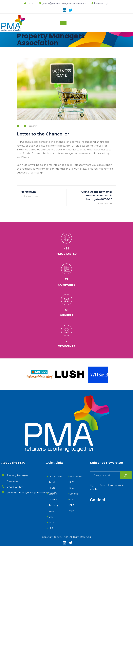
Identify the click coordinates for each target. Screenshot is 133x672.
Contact (97, 499)
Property (32, 126)
